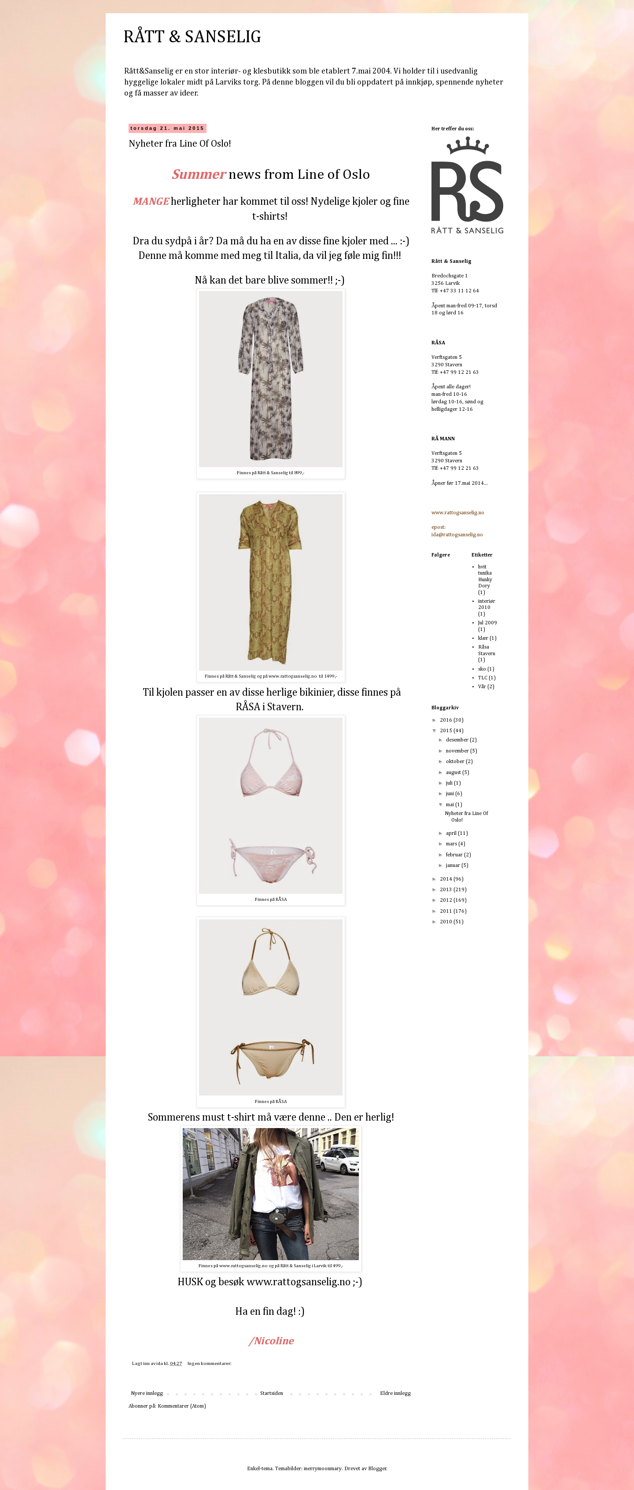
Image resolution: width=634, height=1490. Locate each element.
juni (450, 794)
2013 (446, 890)
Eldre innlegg (395, 1393)
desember (458, 740)
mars (452, 844)
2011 (446, 911)
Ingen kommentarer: (210, 1363)
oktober (456, 761)
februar (455, 855)
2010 (446, 922)
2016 (446, 720)
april (452, 833)
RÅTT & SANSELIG (192, 37)
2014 (446, 879)
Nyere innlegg (147, 1393)
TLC (482, 678)
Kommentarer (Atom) (182, 1406)
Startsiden (271, 1393)
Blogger (377, 1469)
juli (450, 783)
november (458, 751)
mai (450, 805)
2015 (446, 731)
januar (453, 865)
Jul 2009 (487, 623)
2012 (446, 900)
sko (482, 669)
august (454, 772)
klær (483, 638)
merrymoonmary (323, 1469)
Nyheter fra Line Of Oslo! (180, 144)
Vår (482, 687)
